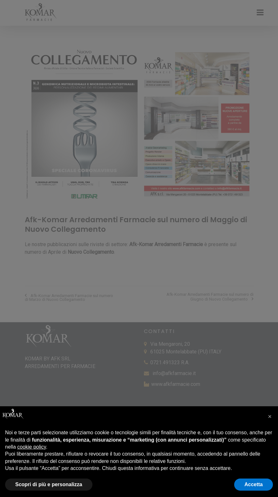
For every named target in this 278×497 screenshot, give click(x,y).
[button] (270, 416)
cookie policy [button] (31, 447)
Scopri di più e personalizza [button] (48, 484)
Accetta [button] (253, 484)
